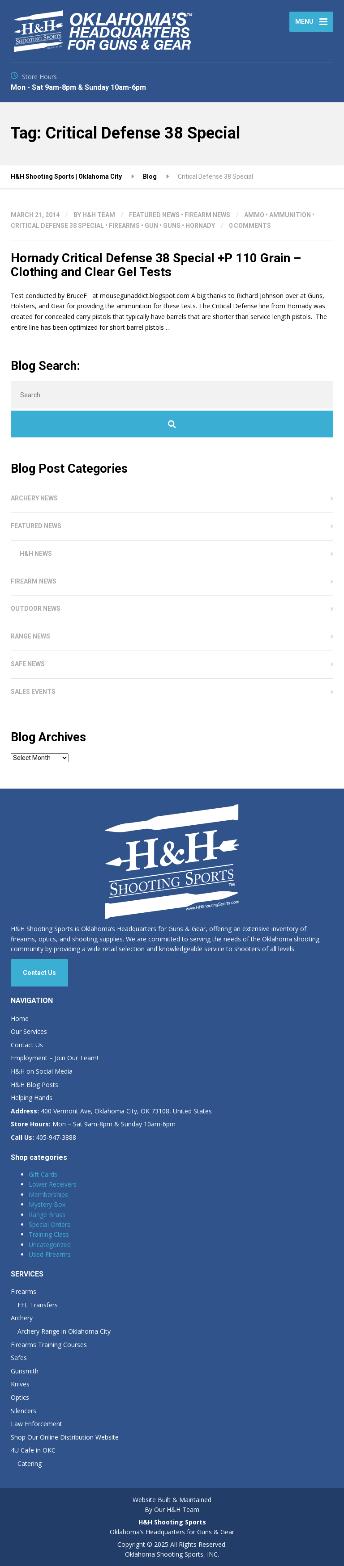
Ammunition (290, 214)
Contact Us (39, 972)
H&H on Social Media (42, 1071)
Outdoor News (35, 608)
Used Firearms (50, 1254)
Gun (151, 225)
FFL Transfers (37, 1305)
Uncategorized (50, 1244)
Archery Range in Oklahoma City (64, 1331)
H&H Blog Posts (34, 1084)
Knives (20, 1384)
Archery (22, 1318)
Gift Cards (43, 1174)
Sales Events (33, 691)
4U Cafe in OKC (33, 1450)
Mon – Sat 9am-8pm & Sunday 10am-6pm (93, 1124)
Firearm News (207, 214)
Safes (19, 1357)
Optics (20, 1397)
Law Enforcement (36, 1423)
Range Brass (47, 1214)
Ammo (254, 214)
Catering (29, 1463)
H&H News (36, 553)
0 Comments (250, 225)
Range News (30, 636)
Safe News (28, 664)
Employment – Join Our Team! (54, 1058)
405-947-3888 (43, 1137)
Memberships (48, 1194)
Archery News (34, 498)
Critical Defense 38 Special (57, 225)
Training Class (49, 1234)
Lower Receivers (53, 1184)
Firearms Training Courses (49, 1344)
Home (20, 1018)
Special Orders (49, 1224)
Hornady (200, 225)
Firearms (124, 225)
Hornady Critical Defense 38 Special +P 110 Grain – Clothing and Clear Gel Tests (156, 265)
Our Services (29, 1031)
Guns (172, 225)
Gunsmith (25, 1371)
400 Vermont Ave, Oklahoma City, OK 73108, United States (111, 1111)
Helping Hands (31, 1097)
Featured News (154, 214)
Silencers (23, 1410)
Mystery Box (47, 1204)
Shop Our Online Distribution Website (65, 1437)
